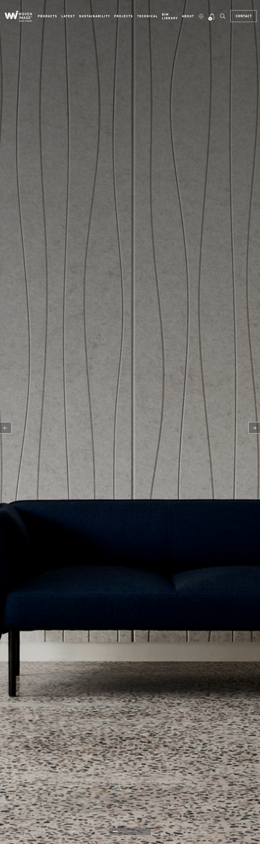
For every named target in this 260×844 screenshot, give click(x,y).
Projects (123, 16)
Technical (147, 16)
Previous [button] (6, 428)
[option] (130, 422)
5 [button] (145, 831)
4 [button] (137, 831)
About (188, 16)
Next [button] (254, 428)
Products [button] (47, 16)
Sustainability (94, 16)
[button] (201, 16)
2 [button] (122, 831)
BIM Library (170, 16)
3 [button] (130, 831)
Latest (68, 16)
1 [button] (115, 831)
